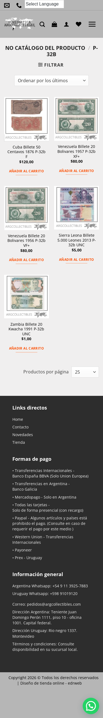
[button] (56, 24)
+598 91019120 (63, 593)
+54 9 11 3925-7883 (70, 585)
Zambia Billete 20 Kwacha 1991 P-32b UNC (26, 329)
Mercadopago (27, 497)
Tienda (18, 442)
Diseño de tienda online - (51, 683)
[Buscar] (44, 24)
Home (17, 419)
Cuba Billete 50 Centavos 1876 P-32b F (26, 152)
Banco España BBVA (30, 476)
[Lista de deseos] (80, 24)
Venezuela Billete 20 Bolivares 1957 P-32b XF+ (76, 151)
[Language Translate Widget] (44, 4)
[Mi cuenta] (68, 24)
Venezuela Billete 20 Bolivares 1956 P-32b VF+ (26, 240)
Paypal (21, 517)
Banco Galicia (24, 489)
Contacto (20, 427)
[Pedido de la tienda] (51, 80)
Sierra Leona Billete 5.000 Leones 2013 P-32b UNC (76, 240)
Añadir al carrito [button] (26, 171)
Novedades (22, 434)
